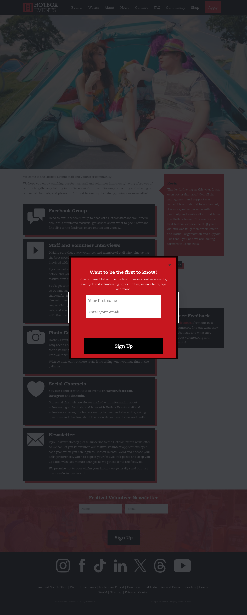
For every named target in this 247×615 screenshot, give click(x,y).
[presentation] (123, 326)
